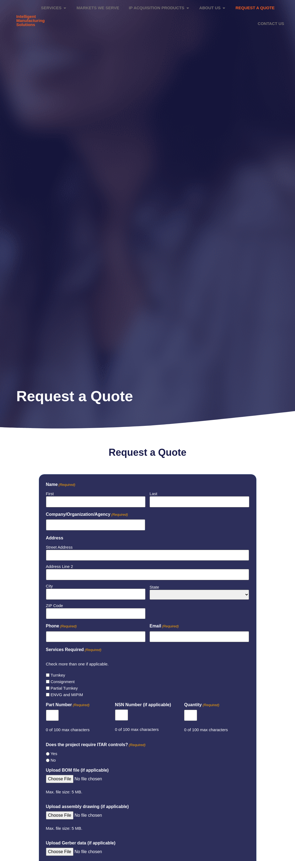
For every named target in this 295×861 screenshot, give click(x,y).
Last (153, 491)
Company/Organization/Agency (87, 512)
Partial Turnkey (64, 685)
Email (164, 624)
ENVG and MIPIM (67, 692)
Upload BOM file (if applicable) (77, 767)
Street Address (59, 545)
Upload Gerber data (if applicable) (81, 840)
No (53, 757)
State (154, 584)
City (49, 584)
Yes (54, 751)
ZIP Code (54, 603)
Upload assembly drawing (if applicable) (87, 804)
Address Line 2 (59, 564)
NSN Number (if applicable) (143, 702)
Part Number (68, 702)
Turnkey (58, 672)
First (50, 491)
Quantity (201, 702)
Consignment (62, 679)
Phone (61, 624)
